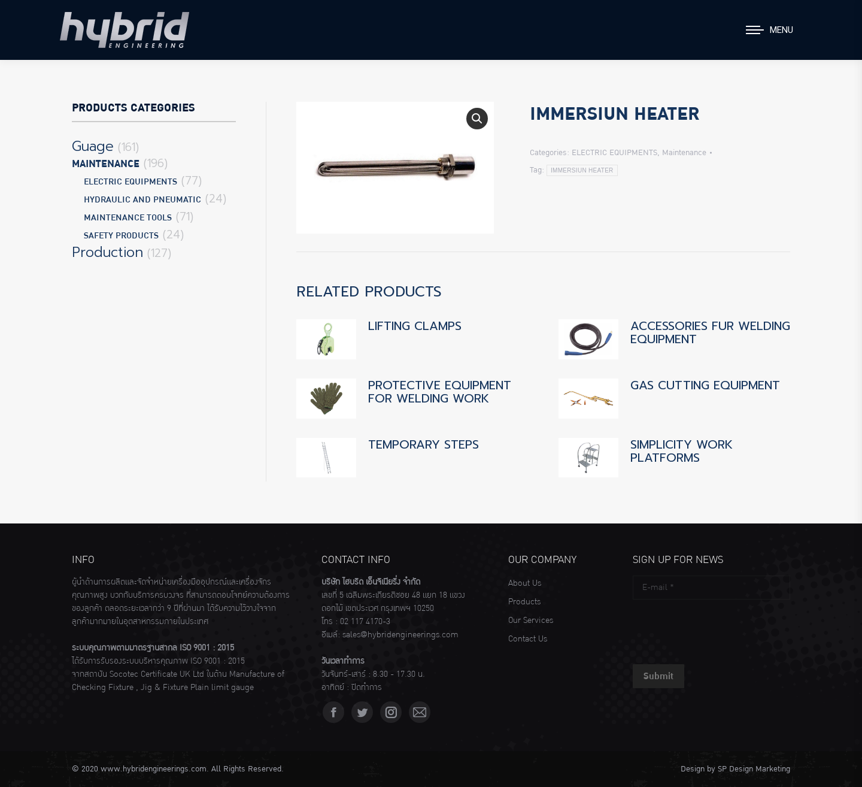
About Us (524, 583)
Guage (93, 146)
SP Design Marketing (754, 769)
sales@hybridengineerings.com (400, 634)
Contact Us (527, 639)
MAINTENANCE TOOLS (128, 218)
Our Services (530, 620)
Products (524, 602)
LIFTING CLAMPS (415, 325)
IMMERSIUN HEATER (582, 170)
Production (107, 252)
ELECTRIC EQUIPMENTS (614, 153)
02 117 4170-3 (365, 621)
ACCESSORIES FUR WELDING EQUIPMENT (710, 332)
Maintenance (684, 153)
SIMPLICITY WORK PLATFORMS (681, 451)
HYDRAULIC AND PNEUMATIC (142, 200)
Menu (781, 30)
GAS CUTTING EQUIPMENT (705, 385)
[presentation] (724, 629)
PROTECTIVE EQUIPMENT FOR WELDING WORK (439, 392)
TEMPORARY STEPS (423, 444)
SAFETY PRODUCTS (121, 236)
